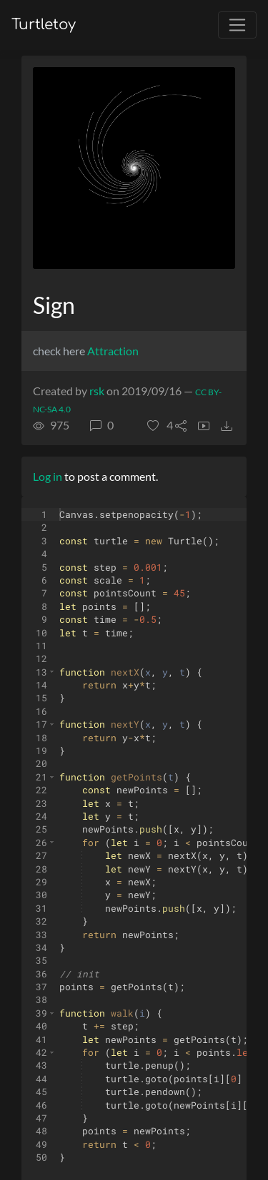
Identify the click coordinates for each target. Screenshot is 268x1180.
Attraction (113, 350)
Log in (47, 476)
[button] (160, 425)
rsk (96, 390)
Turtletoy (43, 24)
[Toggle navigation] (237, 25)
